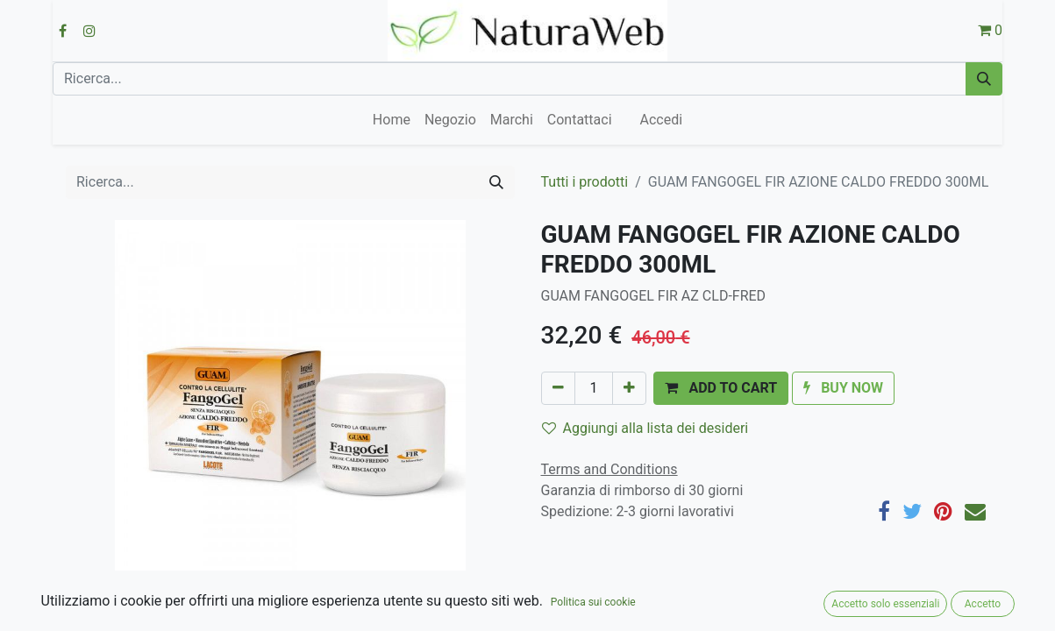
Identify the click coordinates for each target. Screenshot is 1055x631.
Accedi (661, 119)
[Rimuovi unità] (558, 388)
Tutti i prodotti (585, 182)
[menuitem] (391, 120)
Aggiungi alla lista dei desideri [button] (645, 428)
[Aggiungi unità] (629, 388)
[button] (720, 388)
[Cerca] (984, 79)
